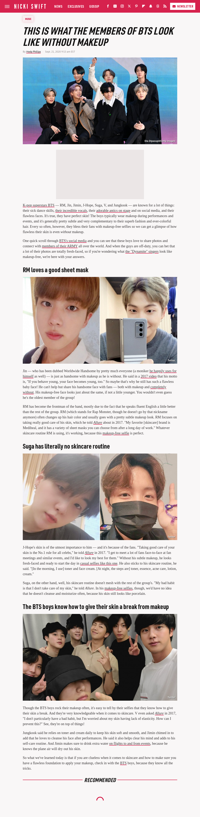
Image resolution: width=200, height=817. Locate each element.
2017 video (149, 376)
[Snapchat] (151, 7)
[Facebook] (108, 7)
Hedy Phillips (33, 51)
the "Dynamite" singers (142, 251)
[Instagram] (122, 7)
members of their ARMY (60, 246)
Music (28, 19)
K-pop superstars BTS (38, 205)
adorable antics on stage (113, 211)
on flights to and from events (129, 743)
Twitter (171, 360)
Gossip (94, 6)
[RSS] (165, 7)
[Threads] (158, 7)
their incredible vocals (71, 211)
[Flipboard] (144, 7)
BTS (123, 763)
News (58, 6)
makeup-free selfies (118, 588)
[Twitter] (129, 7)
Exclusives (76, 6)
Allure (97, 423)
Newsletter (182, 6)
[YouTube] (115, 7)
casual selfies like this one (98, 563)
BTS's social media (73, 241)
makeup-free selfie (116, 433)
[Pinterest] (136, 7)
